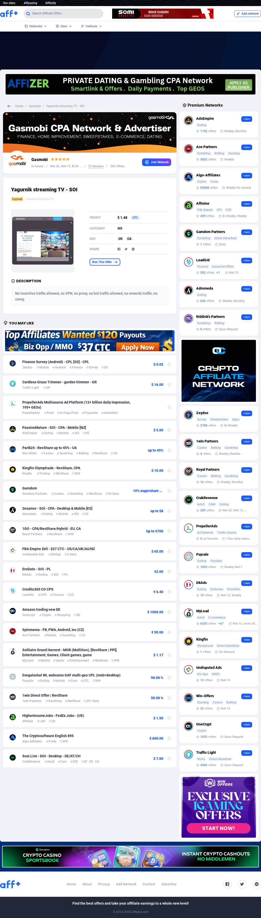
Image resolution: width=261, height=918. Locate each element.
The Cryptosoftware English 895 (48, 736)
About (87, 884)
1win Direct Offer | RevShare (45, 695)
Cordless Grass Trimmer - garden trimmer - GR (59, 382)
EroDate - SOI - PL (36, 569)
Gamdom (29, 488)
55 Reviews (96, 166)
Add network (247, 13)
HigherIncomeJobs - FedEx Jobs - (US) (53, 716)
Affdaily (50, 3)
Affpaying (30, 3)
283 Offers (117, 166)
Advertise (169, 884)
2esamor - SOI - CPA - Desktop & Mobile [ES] (57, 508)
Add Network (126, 884)
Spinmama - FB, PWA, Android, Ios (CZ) (53, 630)
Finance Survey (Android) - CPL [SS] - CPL (55, 362)
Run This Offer (105, 262)
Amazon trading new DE (41, 609)
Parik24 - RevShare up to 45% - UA (49, 448)
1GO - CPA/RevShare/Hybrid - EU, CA (51, 529)
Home (19, 106)
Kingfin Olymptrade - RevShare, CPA (51, 468)
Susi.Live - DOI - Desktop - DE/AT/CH (51, 756)
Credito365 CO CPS (37, 589)
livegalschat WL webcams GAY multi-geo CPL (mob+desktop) (71, 675)
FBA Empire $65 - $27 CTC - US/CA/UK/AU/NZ (58, 549)
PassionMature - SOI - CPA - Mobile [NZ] (54, 428)
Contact (149, 884)
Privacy (104, 884)
